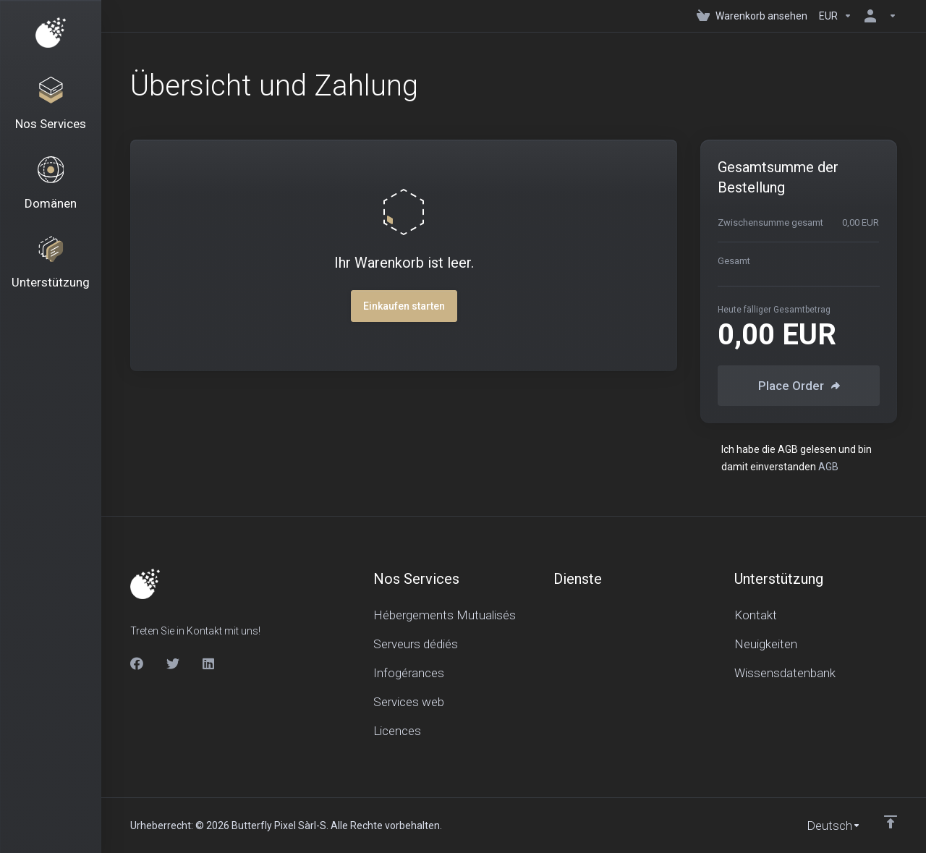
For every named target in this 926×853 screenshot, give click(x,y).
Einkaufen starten (404, 306)
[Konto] (877, 16)
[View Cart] (752, 16)
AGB (828, 466)
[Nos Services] (50, 105)
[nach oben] (890, 822)
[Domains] (50, 187)
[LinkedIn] (209, 663)
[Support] (50, 269)
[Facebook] (137, 663)
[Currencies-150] (835, 16)
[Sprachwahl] (823, 825)
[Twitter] (173, 663)
